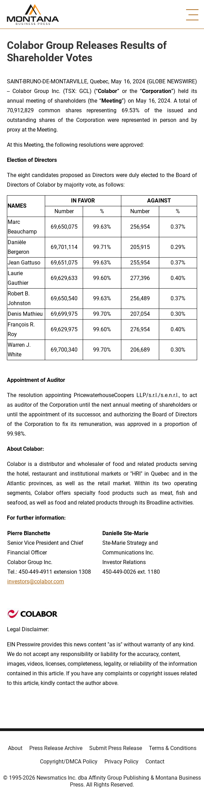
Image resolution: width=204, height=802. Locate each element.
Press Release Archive (55, 748)
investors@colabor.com (35, 581)
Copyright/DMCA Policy (69, 761)
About (15, 748)
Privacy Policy (121, 761)
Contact (154, 761)
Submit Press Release (115, 748)
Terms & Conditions (172, 748)
